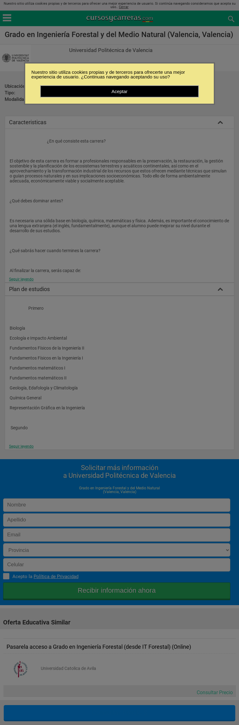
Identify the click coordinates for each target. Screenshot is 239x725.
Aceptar (119, 91)
